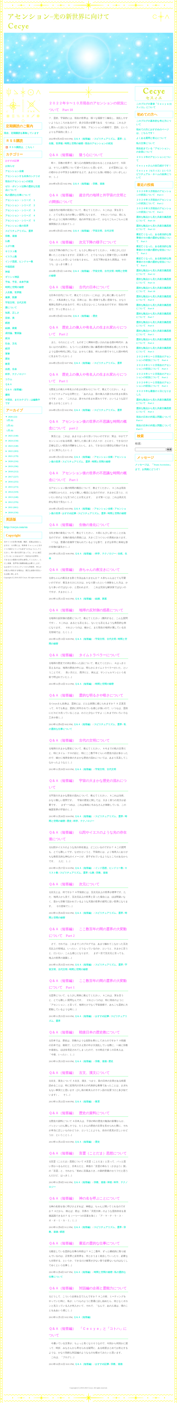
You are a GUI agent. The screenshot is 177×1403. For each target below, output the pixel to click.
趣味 (7, 394)
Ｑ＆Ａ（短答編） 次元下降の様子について (82, 242)
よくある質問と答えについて (151, 138)
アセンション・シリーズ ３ (20, 210)
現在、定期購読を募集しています (21, 133)
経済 (7, 348)
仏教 (92, 872)
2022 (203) (11, 451)
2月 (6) (9, 425)
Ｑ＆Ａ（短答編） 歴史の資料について (79, 1113)
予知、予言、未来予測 (16, 282)
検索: (138, 443)
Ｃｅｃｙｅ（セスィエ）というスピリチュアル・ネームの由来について (153, 174)
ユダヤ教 (9, 246)
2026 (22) (11, 416)
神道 (109, 1182)
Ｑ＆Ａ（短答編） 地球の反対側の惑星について (86, 610)
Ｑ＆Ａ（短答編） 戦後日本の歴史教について (84, 1032)
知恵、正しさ (12, 312)
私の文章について (145, 143)
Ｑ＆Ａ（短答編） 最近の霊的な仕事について (84, 1243)
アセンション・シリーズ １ (20, 200)
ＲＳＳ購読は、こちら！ (22, 147)
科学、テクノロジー (105, 553)
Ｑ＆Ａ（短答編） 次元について (74, 884)
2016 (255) (11, 481)
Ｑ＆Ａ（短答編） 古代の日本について (79, 287)
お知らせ (9, 166)
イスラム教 (11, 256)
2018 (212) (11, 471)
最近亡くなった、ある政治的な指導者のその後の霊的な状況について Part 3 (153, 238)
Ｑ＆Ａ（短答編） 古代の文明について (79, 740)
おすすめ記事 (69, 513)
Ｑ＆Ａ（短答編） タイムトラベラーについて (84, 655)
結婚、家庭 (101, 598)
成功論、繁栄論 (13, 333)
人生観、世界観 (13, 292)
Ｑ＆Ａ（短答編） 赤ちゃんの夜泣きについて (84, 570)
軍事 (7, 353)
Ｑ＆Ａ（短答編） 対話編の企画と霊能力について (88, 1288)
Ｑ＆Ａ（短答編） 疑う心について (76, 155)
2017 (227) (11, 476)
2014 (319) (11, 492)
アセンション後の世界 (16, 225)
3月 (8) (9, 420)
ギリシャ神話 (12, 277)
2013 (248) (11, 497)
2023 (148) (11, 446)
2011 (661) (11, 507)
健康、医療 (11, 297)
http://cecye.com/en (16, 527)
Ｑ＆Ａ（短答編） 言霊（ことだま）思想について (88, 1153)
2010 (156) (11, 512)
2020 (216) (11, 461)
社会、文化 (11, 343)
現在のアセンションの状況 (99, 143)
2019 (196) (11, 466)
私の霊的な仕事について (18, 195)
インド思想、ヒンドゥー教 (109, 868)
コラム (8, 379)
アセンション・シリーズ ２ (20, 205)
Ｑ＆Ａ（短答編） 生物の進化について (79, 525)
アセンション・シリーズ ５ (20, 220)
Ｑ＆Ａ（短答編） (83, 138)
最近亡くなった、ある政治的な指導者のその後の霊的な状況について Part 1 (153, 262)
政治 (7, 338)
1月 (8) (9, 430)
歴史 (95, 316)
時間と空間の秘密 (74, 143)
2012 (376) (11, 502)
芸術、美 (9, 318)
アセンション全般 (103, 457)
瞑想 (62, 1231)
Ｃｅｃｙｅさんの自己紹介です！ (153, 165)
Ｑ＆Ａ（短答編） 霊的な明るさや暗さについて (86, 695)
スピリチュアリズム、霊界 (108, 138)
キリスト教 (11, 251)
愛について (11, 307)
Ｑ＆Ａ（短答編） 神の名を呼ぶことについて (84, 1198)
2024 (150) (11, 440)
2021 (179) (11, 456)
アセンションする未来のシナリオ (22, 176)
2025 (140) (11, 435)
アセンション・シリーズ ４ (20, 215)
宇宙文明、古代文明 (103, 230)
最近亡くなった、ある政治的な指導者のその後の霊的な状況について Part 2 (153, 250)
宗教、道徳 (98, 183)
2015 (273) (11, 487)
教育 (97, 1101)
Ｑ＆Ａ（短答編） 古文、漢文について (79, 1073)
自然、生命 (11, 369)
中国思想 (9, 266)
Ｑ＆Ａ (9, 384)
